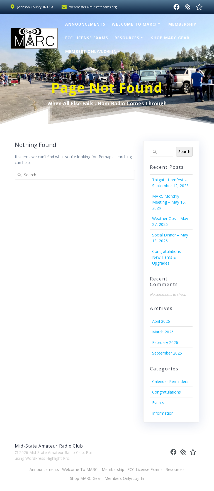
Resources (127, 37)
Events (158, 402)
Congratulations (166, 392)
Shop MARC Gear (170, 37)
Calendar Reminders (170, 381)
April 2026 (161, 321)
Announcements (85, 24)
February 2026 (165, 342)
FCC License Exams (86, 37)
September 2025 (167, 353)
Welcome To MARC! (134, 24)
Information (163, 413)
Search (184, 151)
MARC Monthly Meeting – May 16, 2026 (169, 202)
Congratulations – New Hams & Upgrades (168, 257)
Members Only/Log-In (91, 51)
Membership (182, 24)
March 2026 (163, 331)
